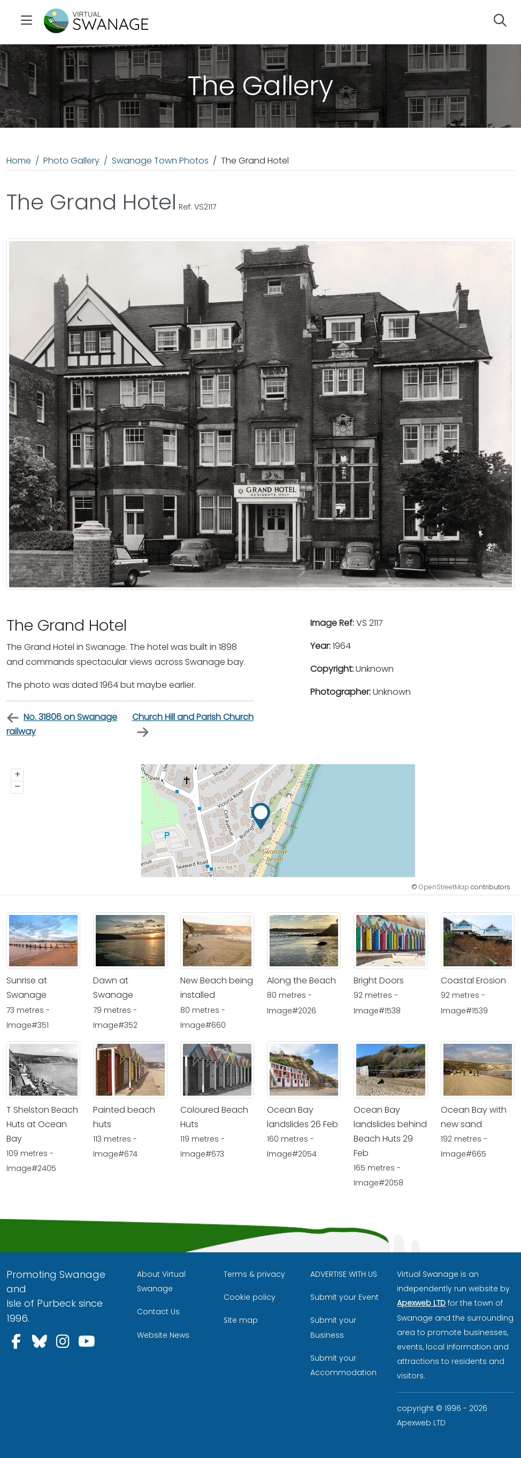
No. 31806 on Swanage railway (61, 724)
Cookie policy (249, 1297)
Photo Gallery (71, 160)
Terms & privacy (254, 1274)
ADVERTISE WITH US (343, 1274)
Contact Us (158, 1311)
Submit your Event (344, 1297)
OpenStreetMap (444, 886)
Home (18, 160)
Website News (163, 1335)
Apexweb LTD (421, 1303)
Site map (241, 1320)
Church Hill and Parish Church (193, 725)
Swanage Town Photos (160, 160)
